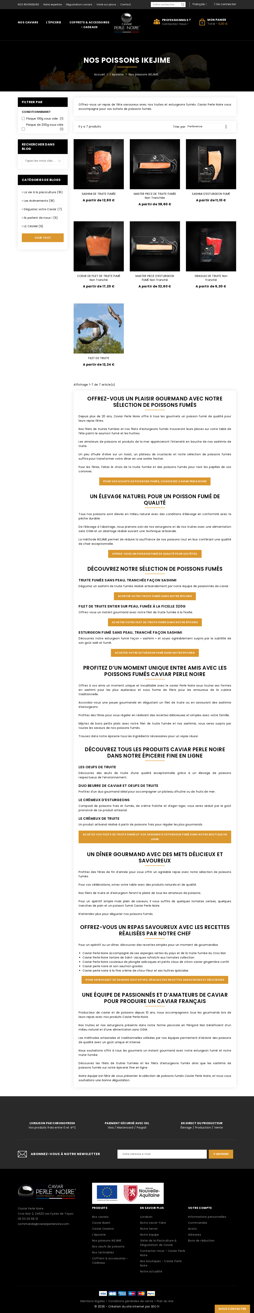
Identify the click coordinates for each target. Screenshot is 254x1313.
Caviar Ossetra (103, 1229)
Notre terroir (149, 1229)
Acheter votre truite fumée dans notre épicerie (155, 596)
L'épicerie (53, 22)
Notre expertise (52, 4)
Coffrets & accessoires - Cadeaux (89, 24)
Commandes (197, 1223)
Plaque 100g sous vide (45, 118)
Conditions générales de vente (130, 1301)
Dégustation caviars (79, 4)
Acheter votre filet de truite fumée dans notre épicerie (155, 622)
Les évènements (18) (39, 201)
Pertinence (209, 126)
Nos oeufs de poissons (108, 1246)
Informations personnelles (207, 1217)
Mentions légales (92, 1301)
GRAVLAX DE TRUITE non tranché (211, 278)
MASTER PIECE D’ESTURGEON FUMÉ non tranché (155, 278)
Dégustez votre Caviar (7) (43, 209)
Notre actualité (151, 1271)
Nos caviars (28, 22)
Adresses (194, 1235)
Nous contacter (232, 1309)
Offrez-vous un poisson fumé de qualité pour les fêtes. (155, 554)
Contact (125, 4)
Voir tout (43, 238)
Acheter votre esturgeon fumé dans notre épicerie (155, 653)
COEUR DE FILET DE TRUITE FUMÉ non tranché (98, 278)
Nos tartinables (103, 1252)
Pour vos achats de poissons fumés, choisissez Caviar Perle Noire (155, 481)
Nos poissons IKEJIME (106, 1241)
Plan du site (165, 1301)
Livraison (146, 1217)
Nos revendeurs (28, 4)
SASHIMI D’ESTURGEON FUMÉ (211, 194)
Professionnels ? (176, 20)
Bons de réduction (201, 1241)
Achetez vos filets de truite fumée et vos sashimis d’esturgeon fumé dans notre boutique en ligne (155, 837)
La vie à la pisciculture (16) (43, 192)
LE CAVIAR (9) (33, 226)
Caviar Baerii (101, 1223)
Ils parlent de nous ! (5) (41, 218)
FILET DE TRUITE (98, 358)
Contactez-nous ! (175, 24)
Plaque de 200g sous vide (45, 127)
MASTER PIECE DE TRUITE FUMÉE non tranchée (155, 196)
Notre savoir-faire (153, 1223)
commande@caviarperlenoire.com (43, 1224)
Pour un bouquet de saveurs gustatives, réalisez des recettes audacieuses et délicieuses (155, 980)
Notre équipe (149, 1235)
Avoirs (192, 1229)
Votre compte (200, 1208)
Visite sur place (106, 4)
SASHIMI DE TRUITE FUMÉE (99, 194)
